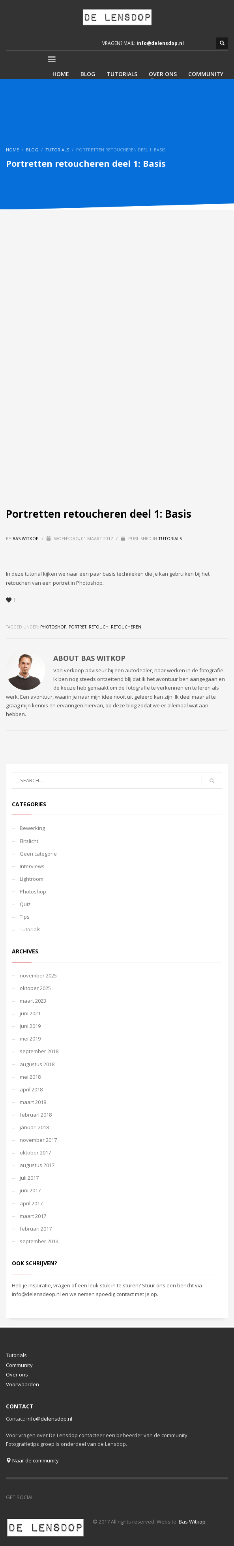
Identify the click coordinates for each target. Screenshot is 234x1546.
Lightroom (31, 878)
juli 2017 (29, 1177)
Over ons (17, 1374)
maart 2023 (33, 1000)
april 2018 (31, 1089)
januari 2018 (34, 1127)
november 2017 (38, 1139)
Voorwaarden (22, 1384)
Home (12, 150)
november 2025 (38, 975)
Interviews (32, 866)
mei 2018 (30, 1076)
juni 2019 (30, 1025)
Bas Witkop (26, 538)
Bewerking (32, 828)
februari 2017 (36, 1228)
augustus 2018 (37, 1064)
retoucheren (126, 627)
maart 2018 (33, 1102)
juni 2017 (30, 1190)
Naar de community (32, 1460)
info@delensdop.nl (160, 43)
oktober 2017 (35, 1152)
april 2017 (31, 1203)
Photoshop (33, 891)
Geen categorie (38, 853)
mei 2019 (30, 1038)
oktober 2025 (35, 988)
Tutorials (57, 150)
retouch (99, 627)
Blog (32, 150)
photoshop (53, 627)
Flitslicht (29, 841)
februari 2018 (36, 1114)
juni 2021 (30, 1013)
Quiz (25, 904)
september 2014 (39, 1241)
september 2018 (39, 1051)
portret (77, 627)
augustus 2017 (37, 1165)
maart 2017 (33, 1216)
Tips (25, 916)
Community (19, 1365)
